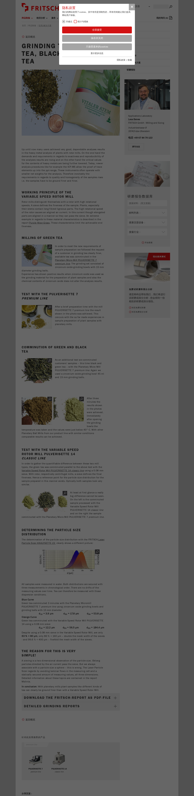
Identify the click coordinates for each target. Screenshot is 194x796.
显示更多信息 (97, 53)
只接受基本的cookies (97, 46)
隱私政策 (121, 60)
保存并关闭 (97, 38)
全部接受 (97, 30)
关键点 (69, 21)
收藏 (130, 60)
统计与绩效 (83, 21)
